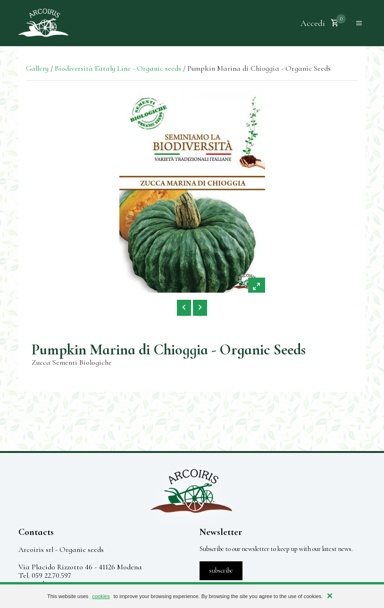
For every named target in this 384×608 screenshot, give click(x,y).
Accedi (313, 23)
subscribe (221, 571)
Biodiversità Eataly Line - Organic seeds (118, 68)
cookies (100, 596)
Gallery (37, 68)
